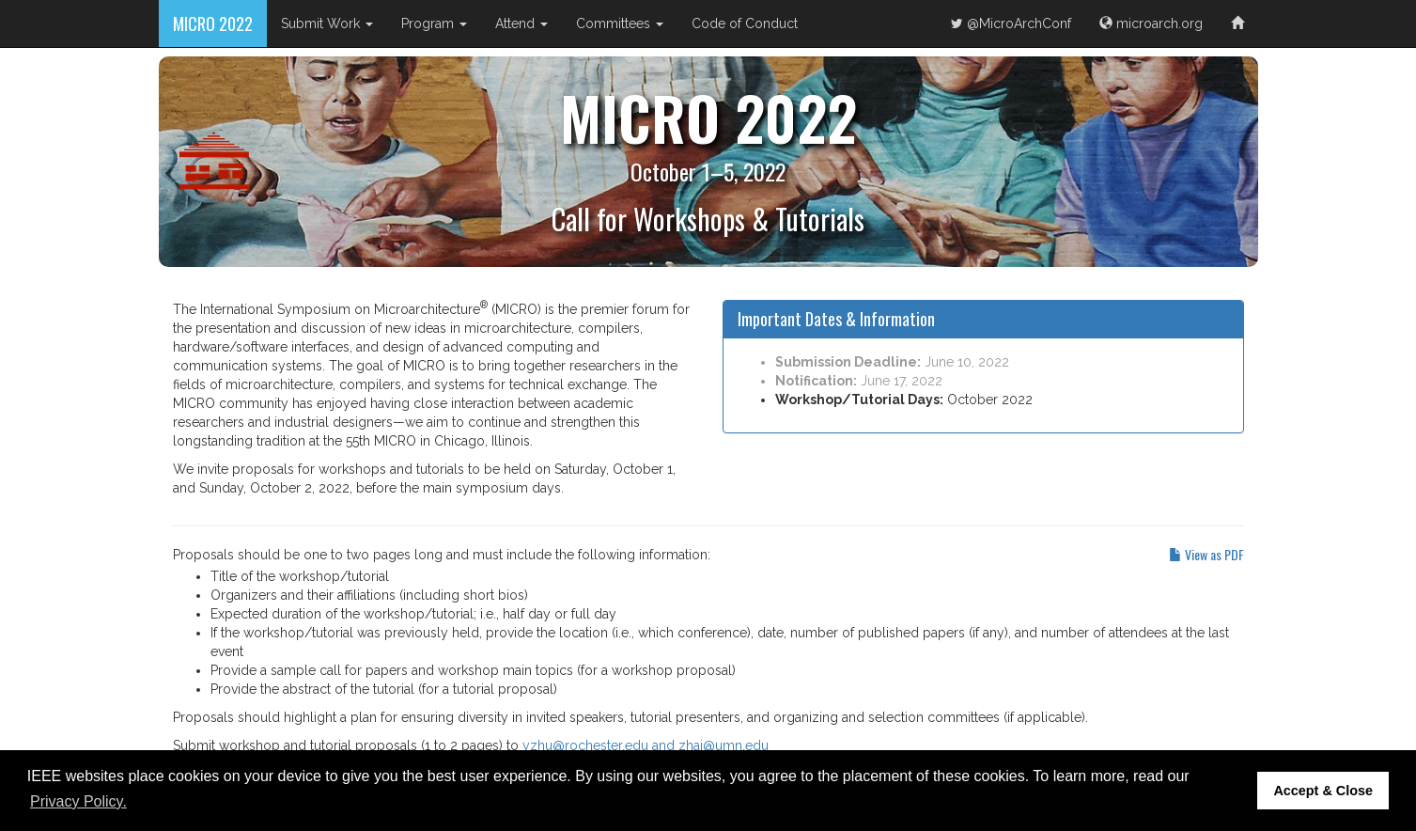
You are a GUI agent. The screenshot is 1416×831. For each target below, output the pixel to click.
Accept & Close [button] (1323, 790)
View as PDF (1206, 554)
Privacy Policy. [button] (78, 801)
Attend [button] (521, 23)
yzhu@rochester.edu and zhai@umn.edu (645, 745)
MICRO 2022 (213, 23)
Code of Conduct (745, 23)
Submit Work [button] (327, 23)
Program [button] (434, 23)
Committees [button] (619, 23)
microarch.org (1151, 23)
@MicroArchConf (1011, 23)
